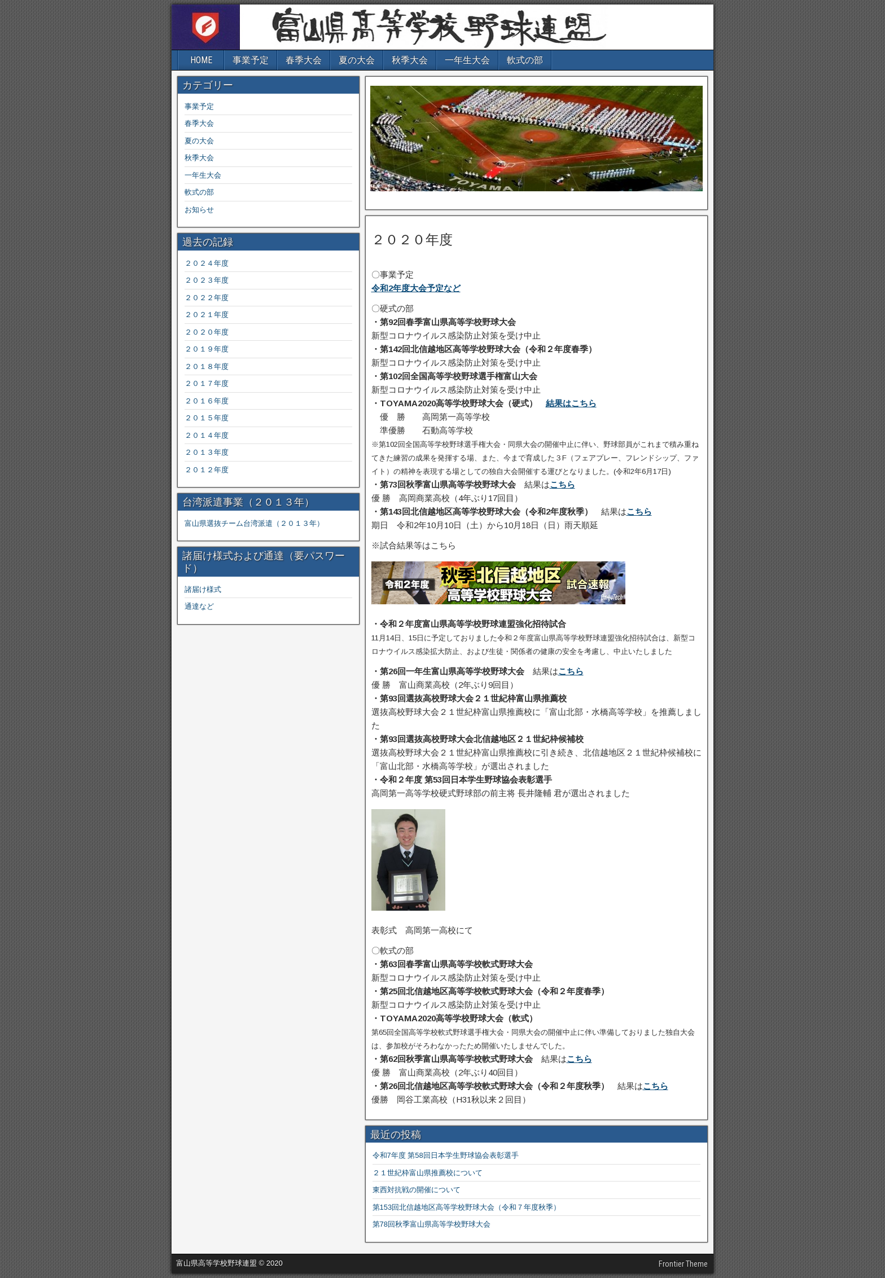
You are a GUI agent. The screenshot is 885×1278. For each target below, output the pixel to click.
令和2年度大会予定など (416, 288)
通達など (199, 606)
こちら (562, 484)
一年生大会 (467, 60)
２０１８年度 (207, 366)
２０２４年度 (207, 263)
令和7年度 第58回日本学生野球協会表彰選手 (446, 1155)
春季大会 (304, 60)
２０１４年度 (207, 435)
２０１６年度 (207, 401)
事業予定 (251, 60)
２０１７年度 (207, 383)
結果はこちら (571, 403)
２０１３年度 (207, 452)
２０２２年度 (207, 297)
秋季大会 (410, 60)
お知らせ (199, 209)
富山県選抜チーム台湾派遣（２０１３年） (254, 523)
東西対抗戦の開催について (417, 1189)
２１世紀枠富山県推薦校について (428, 1173)
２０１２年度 (207, 469)
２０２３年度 (210, 280)
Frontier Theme (683, 1264)
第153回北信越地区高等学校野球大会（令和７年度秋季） (467, 1207)
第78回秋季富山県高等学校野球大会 (431, 1224)
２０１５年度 (207, 418)
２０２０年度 (412, 240)
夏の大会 (357, 60)
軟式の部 (525, 60)
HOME (201, 60)
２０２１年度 (207, 314)
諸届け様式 (203, 589)
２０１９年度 (207, 349)
